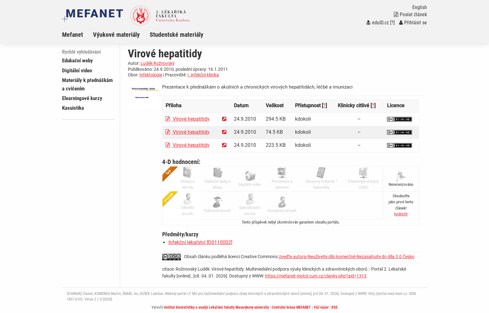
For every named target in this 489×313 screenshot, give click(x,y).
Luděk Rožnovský (158, 63)
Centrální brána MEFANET (291, 307)
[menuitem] (77, 34)
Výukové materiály (116, 34)
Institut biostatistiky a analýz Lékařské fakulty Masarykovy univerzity (216, 307)
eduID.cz (377, 23)
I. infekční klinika (203, 74)
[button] (401, 214)
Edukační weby (77, 60)
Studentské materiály (176, 34)
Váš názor (321, 307)
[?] (392, 23)
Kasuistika (73, 108)
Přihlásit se (413, 23)
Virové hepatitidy (188, 119)
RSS (334, 307)
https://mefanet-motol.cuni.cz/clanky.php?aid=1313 (315, 275)
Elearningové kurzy (82, 98)
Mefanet (72, 34)
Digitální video (77, 70)
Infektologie (150, 74)
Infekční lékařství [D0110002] (200, 242)
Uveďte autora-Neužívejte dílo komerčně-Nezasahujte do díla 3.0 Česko (346, 256)
